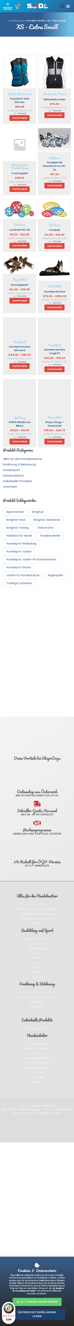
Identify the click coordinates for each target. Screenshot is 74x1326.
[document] (37, 663)
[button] (37, 1302)
